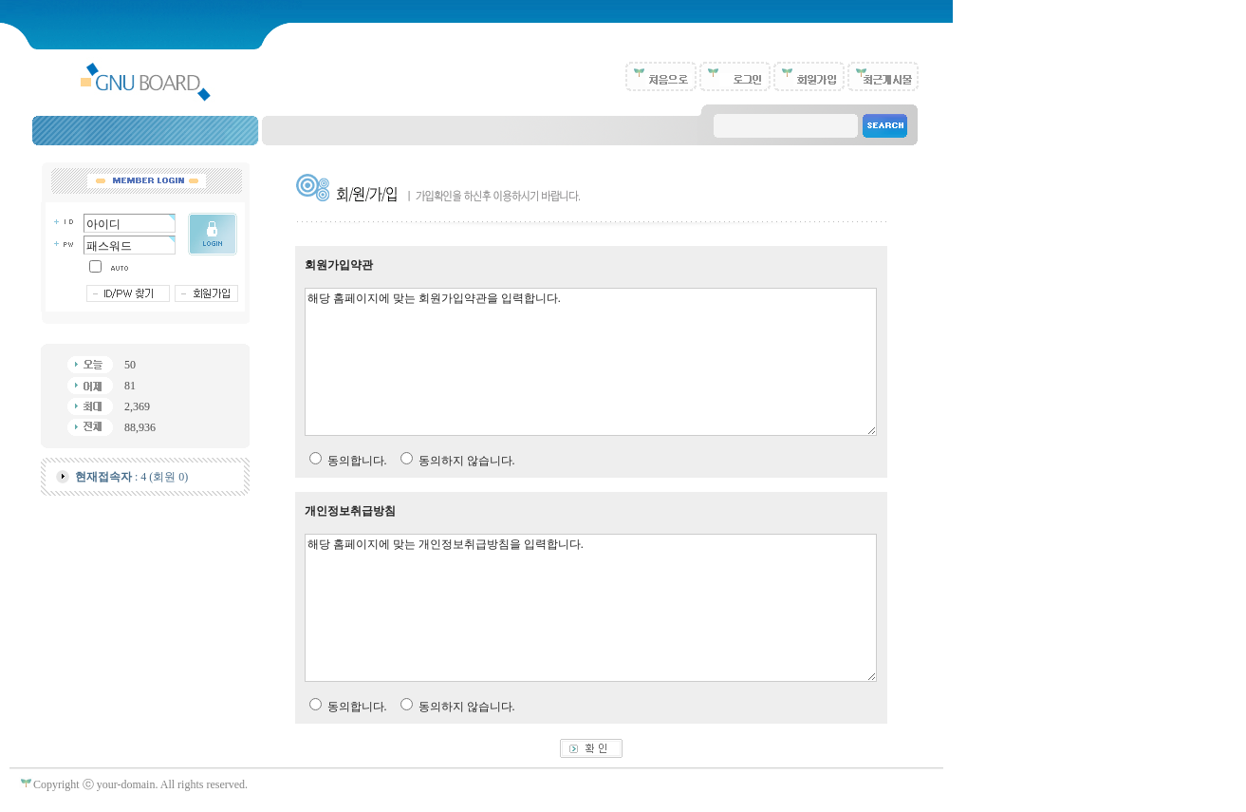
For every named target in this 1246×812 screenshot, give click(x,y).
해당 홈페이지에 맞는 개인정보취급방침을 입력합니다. (591, 608)
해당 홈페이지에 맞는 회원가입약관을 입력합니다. (591, 362)
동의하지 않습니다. (466, 460)
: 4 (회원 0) (131, 476)
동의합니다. (357, 460)
